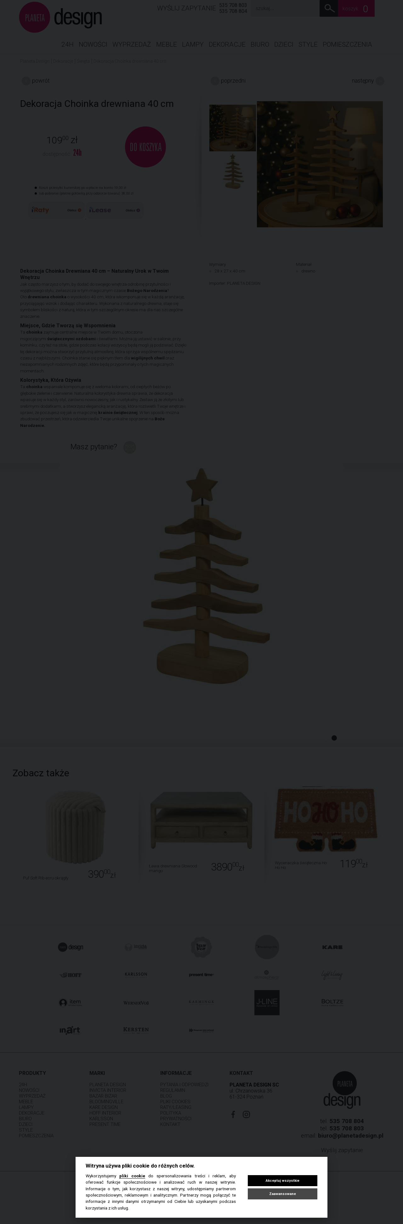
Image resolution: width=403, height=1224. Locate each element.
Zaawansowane (282, 1194)
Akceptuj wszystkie (282, 1181)
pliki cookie (132, 1175)
